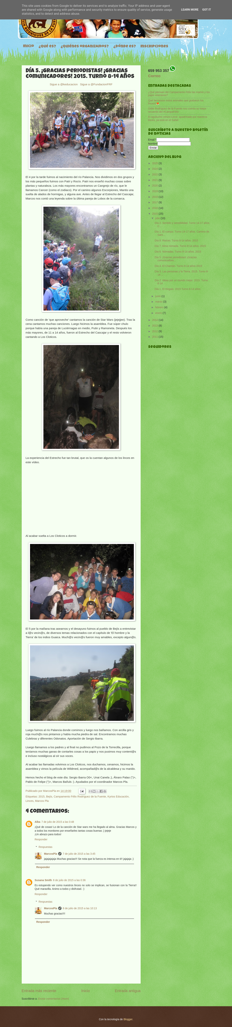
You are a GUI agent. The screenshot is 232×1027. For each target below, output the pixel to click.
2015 (42, 796)
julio (157, 218)
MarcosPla (50, 790)
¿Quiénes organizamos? (85, 47)
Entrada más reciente (39, 991)
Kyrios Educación (118, 796)
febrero (159, 307)
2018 (155, 197)
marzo (159, 301)
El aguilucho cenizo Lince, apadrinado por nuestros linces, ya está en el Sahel (177, 119)
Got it (206, 9)
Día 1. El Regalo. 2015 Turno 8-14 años (177, 289)
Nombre (152, 143)
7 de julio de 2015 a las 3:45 (79, 853)
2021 (155, 180)
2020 (155, 185)
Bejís (49, 796)
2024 (155, 168)
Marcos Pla (42, 800)
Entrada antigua (127, 991)
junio (158, 296)
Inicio (28, 46)
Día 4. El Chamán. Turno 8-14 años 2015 (178, 266)
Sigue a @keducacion (64, 84)
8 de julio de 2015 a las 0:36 (69, 880)
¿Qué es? (47, 47)
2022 (155, 174)
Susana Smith (43, 880)
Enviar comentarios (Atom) (53, 998)
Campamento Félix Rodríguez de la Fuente (80, 796)
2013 (155, 325)
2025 (155, 163)
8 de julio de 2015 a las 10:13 (80, 908)
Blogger (127, 1019)
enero (159, 313)
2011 (155, 336)
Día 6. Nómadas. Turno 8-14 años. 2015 (178, 251)
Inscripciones (154, 47)
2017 (155, 202)
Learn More (189, 9)
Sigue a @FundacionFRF (96, 84)
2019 (155, 191)
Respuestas (45, 847)
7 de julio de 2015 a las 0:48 (57, 822)
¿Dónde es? (124, 47)
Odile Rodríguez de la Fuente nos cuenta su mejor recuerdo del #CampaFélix (177, 110)
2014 (155, 320)
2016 (155, 208)
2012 (155, 331)
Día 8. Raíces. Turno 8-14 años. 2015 (176, 240)
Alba (37, 822)
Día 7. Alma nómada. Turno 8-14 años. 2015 (180, 246)
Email (152, 139)
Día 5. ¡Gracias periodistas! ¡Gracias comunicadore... (176, 259)
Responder (41, 839)
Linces (30, 800)
